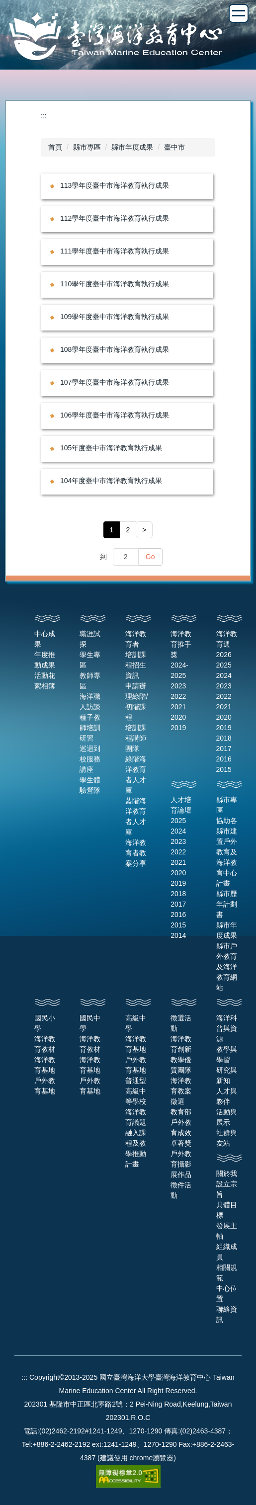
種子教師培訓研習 (90, 727)
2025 (224, 665)
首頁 (55, 147)
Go (150, 557)
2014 (178, 935)
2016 (224, 759)
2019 (178, 728)
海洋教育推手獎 (181, 644)
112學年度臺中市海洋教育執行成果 (114, 218)
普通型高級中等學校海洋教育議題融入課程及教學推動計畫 (135, 1122)
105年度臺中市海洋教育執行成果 (111, 448)
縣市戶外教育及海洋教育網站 (226, 967)
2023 (178, 686)
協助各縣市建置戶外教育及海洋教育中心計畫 (226, 852)
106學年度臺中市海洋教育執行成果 (114, 415)
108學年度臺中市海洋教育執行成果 (114, 349)
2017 (224, 748)
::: (44, 116)
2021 (178, 707)
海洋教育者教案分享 (135, 852)
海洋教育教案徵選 (181, 1091)
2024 (224, 675)
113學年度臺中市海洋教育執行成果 (114, 185)
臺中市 (174, 147)
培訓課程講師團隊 (135, 738)
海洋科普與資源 (226, 1028)
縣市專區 (87, 147)
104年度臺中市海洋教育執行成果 (111, 481)
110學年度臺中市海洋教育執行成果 (114, 284)
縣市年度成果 (132, 147)
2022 (178, 696)
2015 (224, 769)
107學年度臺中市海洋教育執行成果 (114, 382)
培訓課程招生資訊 (135, 665)
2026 (224, 655)
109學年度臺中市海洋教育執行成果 (114, 317)
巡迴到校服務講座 (90, 759)
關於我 (226, 1173)
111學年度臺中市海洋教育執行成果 (114, 251)
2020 (178, 717)
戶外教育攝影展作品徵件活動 (181, 1174)
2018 (224, 738)
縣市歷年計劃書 (226, 904)
